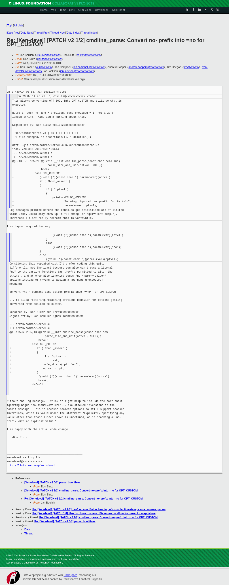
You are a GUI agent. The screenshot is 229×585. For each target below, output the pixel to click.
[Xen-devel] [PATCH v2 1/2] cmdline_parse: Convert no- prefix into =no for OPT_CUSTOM (81, 490)
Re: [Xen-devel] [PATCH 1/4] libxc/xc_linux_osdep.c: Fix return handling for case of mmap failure (93, 513)
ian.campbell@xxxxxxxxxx (89, 67)
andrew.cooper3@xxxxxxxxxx (146, 67)
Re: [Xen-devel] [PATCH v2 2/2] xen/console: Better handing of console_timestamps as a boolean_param (98, 509)
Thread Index (89, 32)
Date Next (26, 32)
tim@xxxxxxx (191, 67)
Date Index (73, 32)
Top (9, 25)
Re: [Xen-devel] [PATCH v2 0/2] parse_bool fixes (64, 521)
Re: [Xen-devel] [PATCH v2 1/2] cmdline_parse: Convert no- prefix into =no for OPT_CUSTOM (83, 498)
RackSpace (70, 575)
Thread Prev (41, 32)
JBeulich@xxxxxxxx (48, 55)
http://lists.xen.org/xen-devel (31, 466)
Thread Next (57, 32)
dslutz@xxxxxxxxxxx (89, 55)
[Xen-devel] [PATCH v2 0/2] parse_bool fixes (52, 482)
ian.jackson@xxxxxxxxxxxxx (77, 71)
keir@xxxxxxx (44, 67)
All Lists (18, 25)
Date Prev (13, 32)
